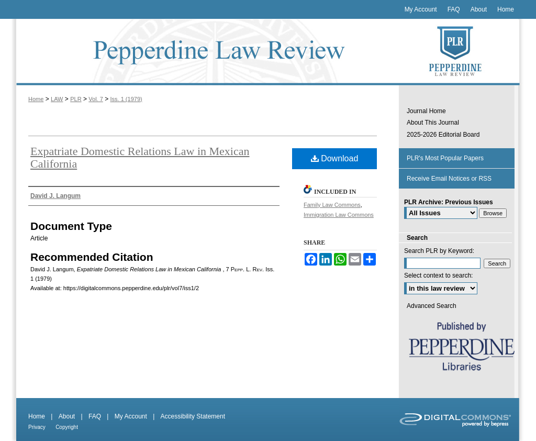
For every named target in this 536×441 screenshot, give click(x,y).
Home (35, 99)
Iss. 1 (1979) (126, 99)
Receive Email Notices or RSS (449, 178)
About (67, 416)
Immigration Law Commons (339, 215)
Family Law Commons (332, 205)
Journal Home (426, 111)
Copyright (66, 427)
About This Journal (433, 122)
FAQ (94, 416)
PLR (75, 99)
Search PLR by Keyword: (439, 251)
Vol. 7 (95, 99)
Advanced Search (431, 306)
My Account (131, 416)
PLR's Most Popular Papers (445, 158)
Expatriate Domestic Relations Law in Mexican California (139, 157)
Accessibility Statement (193, 416)
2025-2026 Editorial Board (443, 134)
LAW (57, 99)
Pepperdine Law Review (205, 52)
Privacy (37, 427)
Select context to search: (438, 275)
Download (335, 158)
